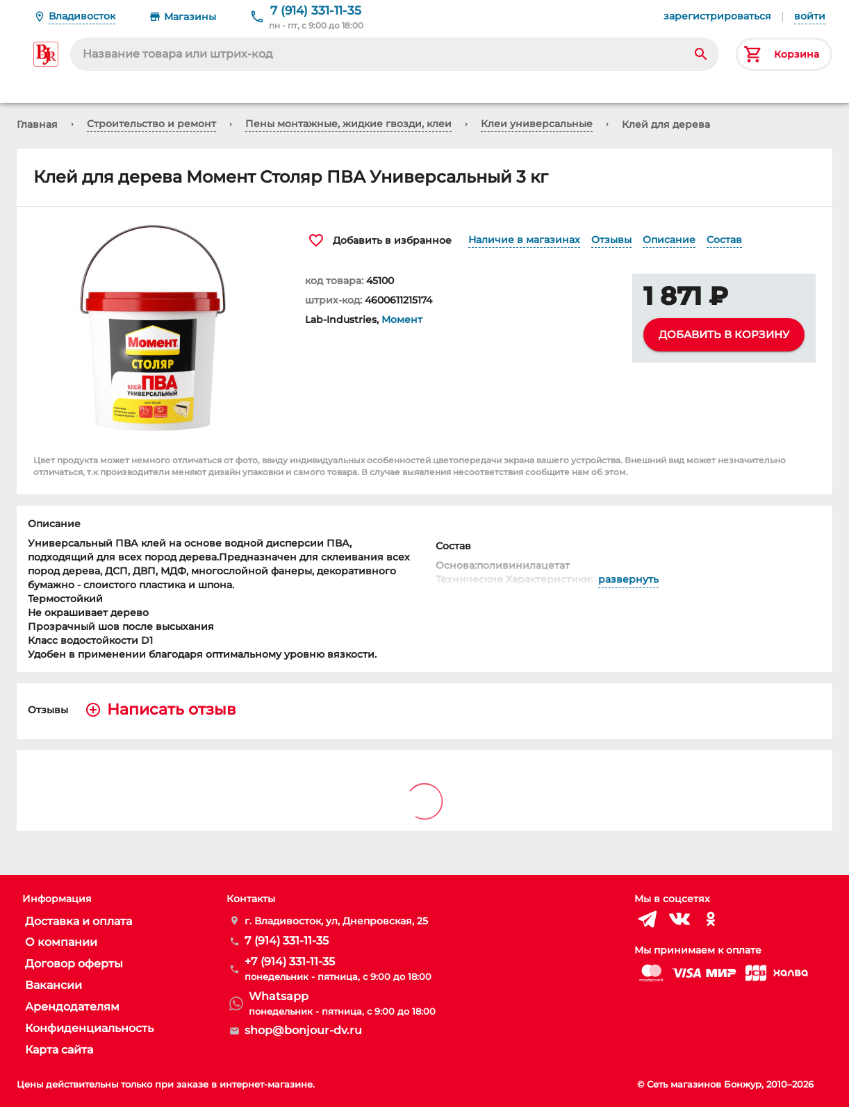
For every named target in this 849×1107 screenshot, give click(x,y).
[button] (152, 328)
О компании (61, 942)
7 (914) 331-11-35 (315, 10)
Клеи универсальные (537, 123)
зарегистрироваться (717, 16)
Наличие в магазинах (524, 239)
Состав (724, 239)
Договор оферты (74, 963)
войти (809, 16)
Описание (669, 239)
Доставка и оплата (78, 921)
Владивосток (82, 16)
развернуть (628, 579)
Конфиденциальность (89, 1028)
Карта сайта (59, 1049)
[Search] (701, 54)
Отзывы (611, 239)
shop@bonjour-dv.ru (303, 1030)
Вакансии (53, 985)
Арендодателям (72, 1006)
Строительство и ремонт (151, 123)
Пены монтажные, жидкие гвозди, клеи (348, 123)
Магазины (190, 16)
